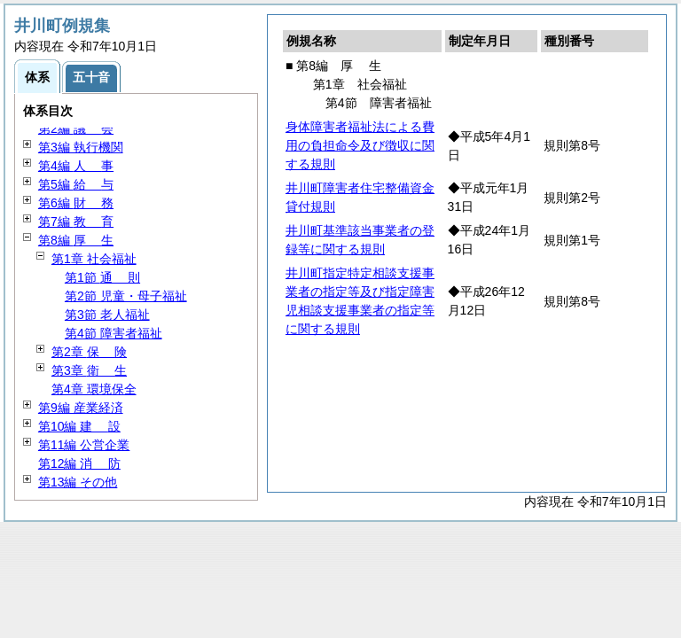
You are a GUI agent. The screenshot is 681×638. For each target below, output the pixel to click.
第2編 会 (76, 128)
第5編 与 (76, 184)
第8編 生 (76, 240)
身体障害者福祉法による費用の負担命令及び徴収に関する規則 (360, 145)
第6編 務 (76, 203)
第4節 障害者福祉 (113, 333)
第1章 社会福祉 (94, 259)
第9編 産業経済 (80, 408)
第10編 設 (79, 426)
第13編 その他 (77, 482)
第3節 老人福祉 (107, 314)
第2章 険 (89, 352)
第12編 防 (79, 463)
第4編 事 (76, 166)
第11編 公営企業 (83, 445)
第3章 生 (89, 370)
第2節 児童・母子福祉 (126, 296)
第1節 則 (102, 277)
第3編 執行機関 (80, 147)
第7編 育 (76, 221)
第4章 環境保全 (94, 389)
